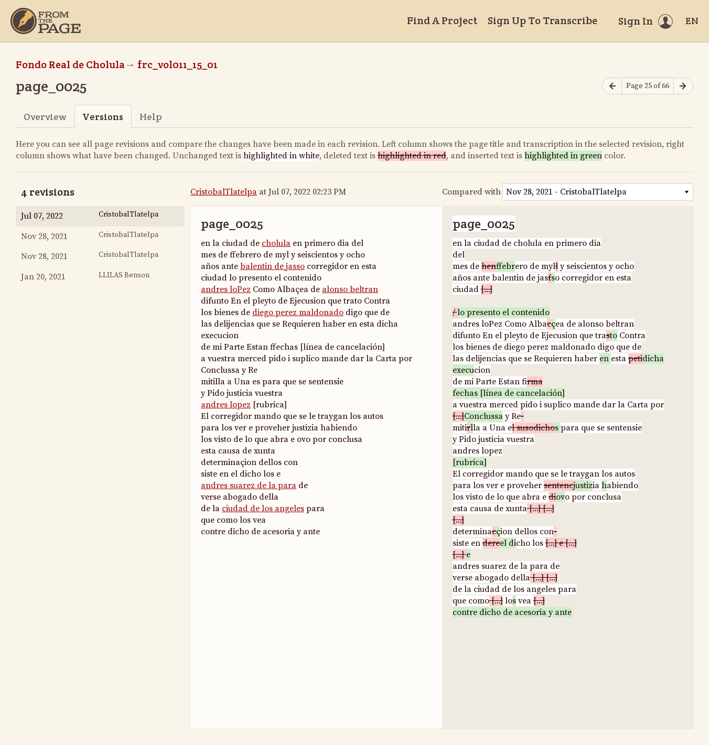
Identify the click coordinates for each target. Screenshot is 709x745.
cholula (276, 243)
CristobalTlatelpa (223, 192)
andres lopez (226, 405)
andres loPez (226, 289)
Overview (45, 117)
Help (150, 117)
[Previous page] (612, 86)
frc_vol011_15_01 (177, 64)
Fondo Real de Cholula (70, 64)
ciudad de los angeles (263, 508)
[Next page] (683, 86)
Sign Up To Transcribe (542, 20)
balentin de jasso (272, 266)
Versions (102, 117)
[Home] (45, 21)
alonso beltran (350, 289)
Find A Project (442, 20)
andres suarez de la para (248, 485)
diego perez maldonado (297, 312)
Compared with (471, 192)
